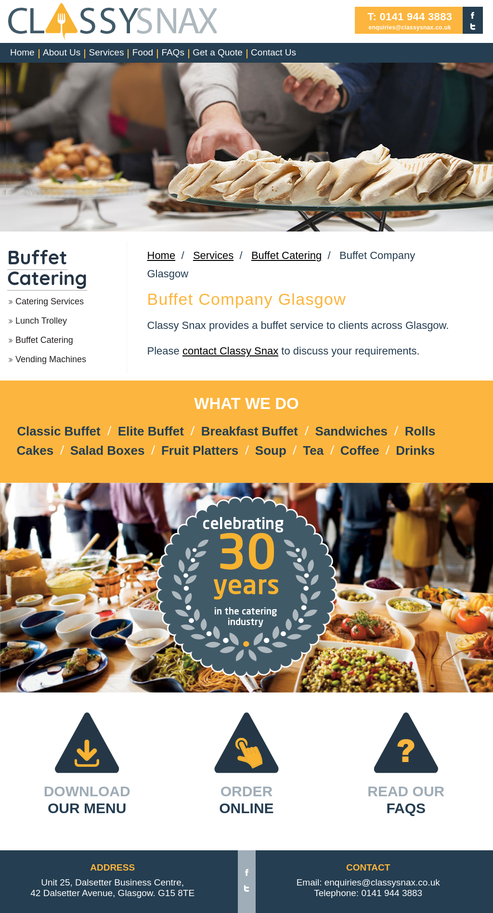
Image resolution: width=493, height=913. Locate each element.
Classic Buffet (58, 431)
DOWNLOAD (87, 800)
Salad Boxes (107, 450)
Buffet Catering (47, 267)
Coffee (359, 450)
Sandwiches (351, 431)
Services (106, 52)
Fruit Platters (199, 450)
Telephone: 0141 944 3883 (368, 893)
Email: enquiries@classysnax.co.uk (368, 882)
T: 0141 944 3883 (409, 17)
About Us (61, 52)
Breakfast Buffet (249, 431)
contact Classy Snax (230, 351)
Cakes (35, 450)
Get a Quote (218, 52)
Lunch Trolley (41, 321)
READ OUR (405, 800)
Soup (270, 450)
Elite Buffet (151, 431)
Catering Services (49, 301)
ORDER (246, 800)
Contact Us (273, 52)
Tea (313, 450)
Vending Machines (50, 359)
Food (142, 52)
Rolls (420, 431)
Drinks (415, 450)
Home (22, 52)
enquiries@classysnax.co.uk (409, 27)
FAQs (172, 52)
